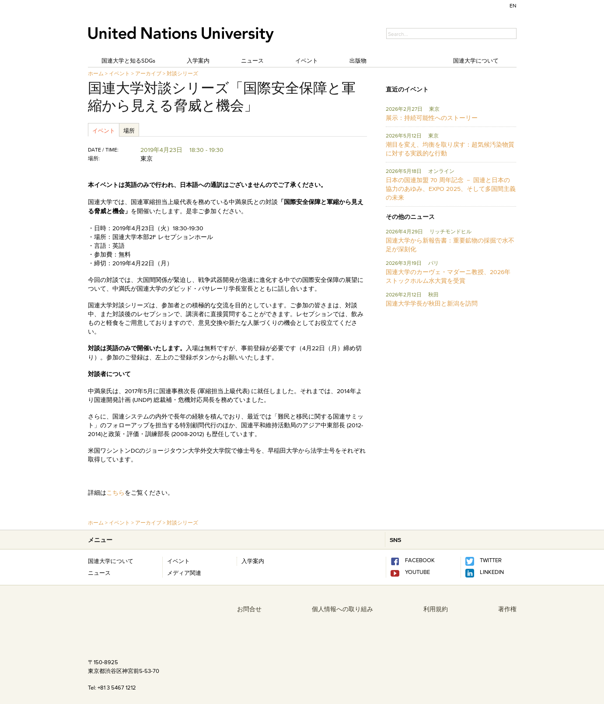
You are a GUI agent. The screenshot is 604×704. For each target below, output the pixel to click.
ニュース (252, 60)
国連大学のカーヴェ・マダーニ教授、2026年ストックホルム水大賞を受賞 (448, 276)
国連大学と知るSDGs (128, 60)
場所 (129, 130)
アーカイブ (148, 73)
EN (513, 5)
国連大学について (476, 60)
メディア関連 (184, 573)
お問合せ (249, 609)
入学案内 (198, 60)
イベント (306, 60)
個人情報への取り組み (342, 609)
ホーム (96, 73)
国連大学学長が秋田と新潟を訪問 (432, 303)
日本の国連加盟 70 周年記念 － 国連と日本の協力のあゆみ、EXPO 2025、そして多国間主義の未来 (451, 189)
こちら (115, 492)
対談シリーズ (182, 73)
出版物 (358, 60)
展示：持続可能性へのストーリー (432, 117)
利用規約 (435, 609)
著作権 (507, 609)
